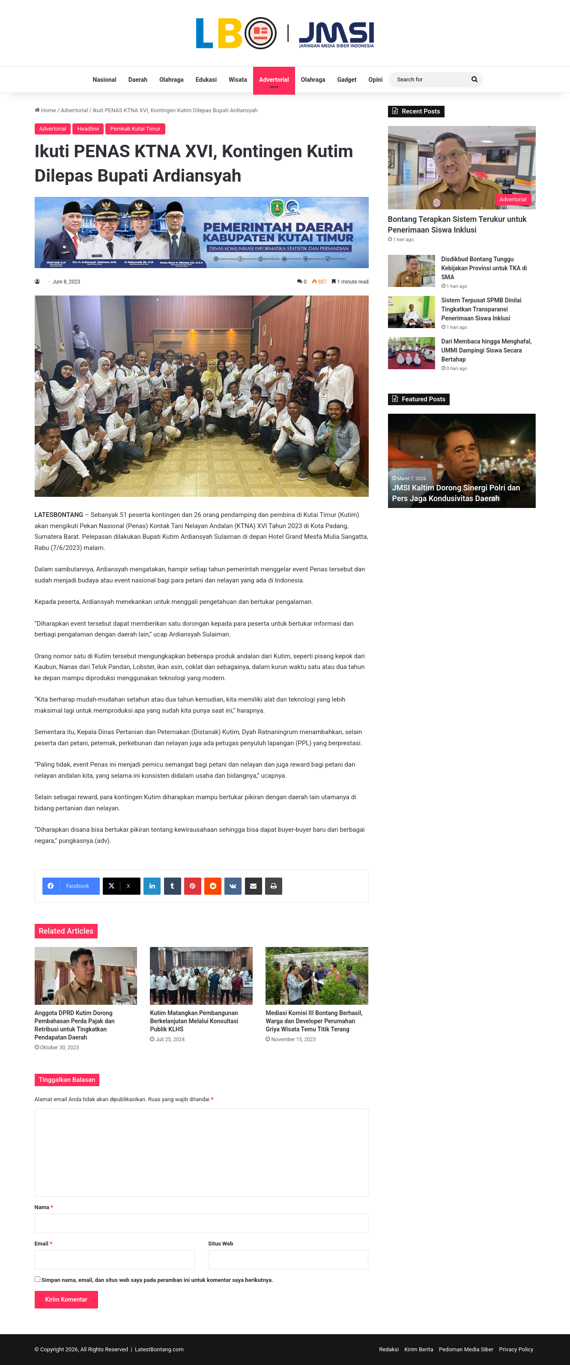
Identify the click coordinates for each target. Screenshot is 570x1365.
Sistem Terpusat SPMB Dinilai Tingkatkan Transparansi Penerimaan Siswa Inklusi (482, 309)
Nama (44, 1207)
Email (44, 1243)
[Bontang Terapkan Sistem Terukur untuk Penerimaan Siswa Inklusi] (462, 167)
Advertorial (274, 79)
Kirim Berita (418, 1349)
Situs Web (220, 1243)
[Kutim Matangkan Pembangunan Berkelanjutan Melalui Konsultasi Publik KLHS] (201, 976)
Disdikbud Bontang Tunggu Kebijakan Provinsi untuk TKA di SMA (484, 268)
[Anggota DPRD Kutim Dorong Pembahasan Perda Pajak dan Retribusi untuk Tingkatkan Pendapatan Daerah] (86, 976)
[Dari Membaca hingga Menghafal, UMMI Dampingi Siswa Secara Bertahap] (411, 353)
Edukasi (206, 79)
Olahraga (171, 79)
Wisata (238, 79)
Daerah (137, 79)
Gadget (346, 79)
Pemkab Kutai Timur (135, 128)
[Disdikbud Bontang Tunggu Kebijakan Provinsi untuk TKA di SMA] (411, 271)
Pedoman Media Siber (466, 1349)
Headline (88, 128)
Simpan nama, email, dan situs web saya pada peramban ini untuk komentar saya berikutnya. (157, 1280)
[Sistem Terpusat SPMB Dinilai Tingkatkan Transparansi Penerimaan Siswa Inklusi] (411, 312)
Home (45, 110)
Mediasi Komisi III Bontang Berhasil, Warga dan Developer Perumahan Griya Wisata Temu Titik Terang (314, 1021)
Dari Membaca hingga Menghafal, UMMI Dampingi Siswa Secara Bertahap (487, 350)
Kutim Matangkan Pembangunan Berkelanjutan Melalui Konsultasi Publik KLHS (194, 1021)
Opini (376, 79)
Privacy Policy (516, 1349)
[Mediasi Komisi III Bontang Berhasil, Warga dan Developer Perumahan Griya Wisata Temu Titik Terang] (317, 976)
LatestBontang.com (159, 1349)
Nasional (104, 79)
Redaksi (389, 1349)
